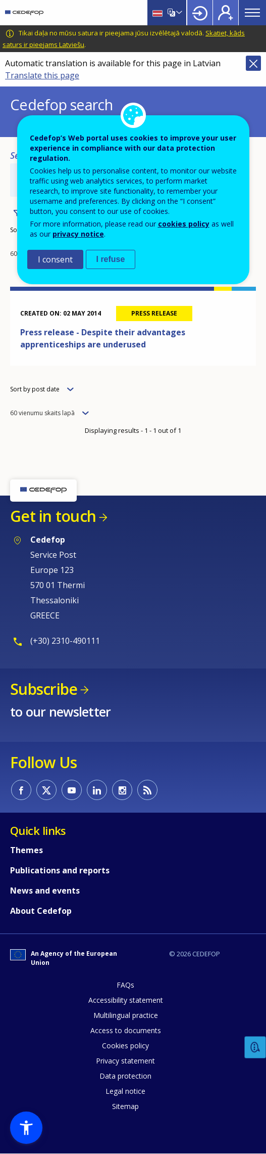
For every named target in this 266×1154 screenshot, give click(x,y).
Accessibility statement (125, 1000)
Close (253, 63)
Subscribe (43, 689)
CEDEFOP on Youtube (72, 790)
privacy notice (78, 234)
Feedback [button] (255, 1047)
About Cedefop (41, 910)
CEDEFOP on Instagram (122, 790)
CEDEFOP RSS (147, 790)
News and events (45, 890)
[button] (26, 1128)
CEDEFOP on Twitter (46, 790)
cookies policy (183, 224)
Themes (26, 850)
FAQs (125, 985)
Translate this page (42, 75)
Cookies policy (125, 1045)
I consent (55, 259)
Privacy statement (125, 1061)
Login (199, 12)
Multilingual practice (125, 1015)
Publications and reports (60, 870)
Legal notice (125, 1091)
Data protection (125, 1076)
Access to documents (125, 1030)
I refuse (110, 259)
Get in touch (53, 516)
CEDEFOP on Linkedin (97, 790)
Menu (252, 13)
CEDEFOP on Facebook (21, 790)
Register (225, 12)
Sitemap (125, 1106)
